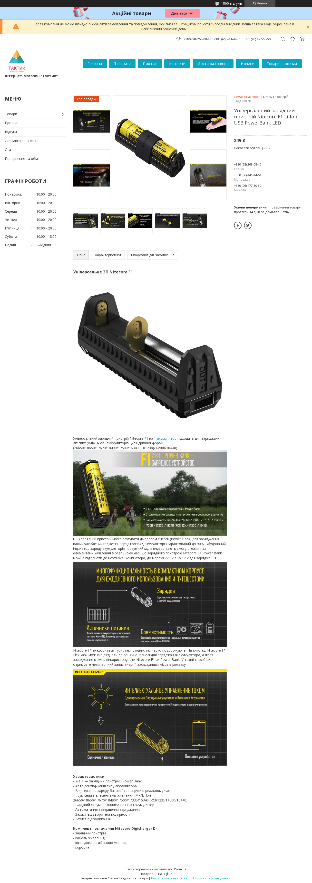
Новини (247, 63)
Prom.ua (180, 869)
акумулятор (166, 438)
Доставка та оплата (22, 140)
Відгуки (11, 131)
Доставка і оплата (213, 63)
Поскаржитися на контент (170, 878)
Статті (10, 149)
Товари (120, 63)
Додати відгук (292, 39)
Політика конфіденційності (211, 878)
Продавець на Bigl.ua (156, 874)
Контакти (177, 63)
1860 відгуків (231, 3)
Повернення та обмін (22, 158)
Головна (95, 63)
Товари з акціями (282, 63)
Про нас (150, 63)
